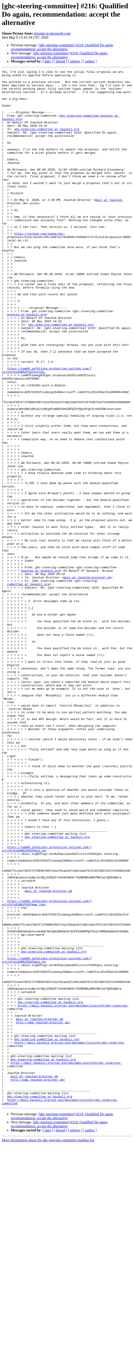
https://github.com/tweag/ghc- (39, 266)
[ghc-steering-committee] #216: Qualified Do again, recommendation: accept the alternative (62, 47)
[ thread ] (60, 61)
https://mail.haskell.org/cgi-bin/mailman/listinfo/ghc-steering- (73, 1193)
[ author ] (90, 61)
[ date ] (48, 61)
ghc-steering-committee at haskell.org (46, 141)
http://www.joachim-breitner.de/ (43, 1213)
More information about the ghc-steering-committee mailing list (48, 1347)
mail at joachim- (109, 226)
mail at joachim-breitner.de (87, 679)
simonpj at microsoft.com (52, 33)
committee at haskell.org (28, 687)
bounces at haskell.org (26, 364)
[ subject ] (75, 61)
